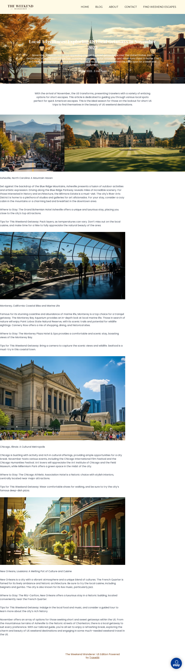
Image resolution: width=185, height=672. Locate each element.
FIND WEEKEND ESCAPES (159, 7)
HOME (85, 6)
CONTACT (131, 6)
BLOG (99, 6)
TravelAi (94, 657)
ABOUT (113, 6)
